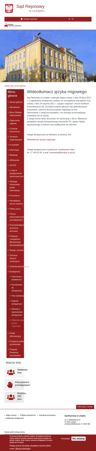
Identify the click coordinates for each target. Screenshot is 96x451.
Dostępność (15, 272)
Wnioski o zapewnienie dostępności (17, 312)
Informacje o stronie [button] (85, 407)
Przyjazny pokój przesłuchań (17, 342)
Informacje (14, 150)
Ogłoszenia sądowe (15, 122)
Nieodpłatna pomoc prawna (16, 202)
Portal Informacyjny (15, 334)
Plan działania (18, 296)
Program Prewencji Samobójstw (15, 352)
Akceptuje (65, 440)
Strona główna (16, 102)
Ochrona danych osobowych (15, 258)
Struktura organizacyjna (16, 138)
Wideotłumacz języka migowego (18, 323)
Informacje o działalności (17, 278)
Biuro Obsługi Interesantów (16, 113)
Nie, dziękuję (78, 440)
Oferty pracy (15, 209)
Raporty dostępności (17, 302)
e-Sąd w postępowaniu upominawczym (16, 173)
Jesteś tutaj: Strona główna (15, 86)
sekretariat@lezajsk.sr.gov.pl (62, 152)
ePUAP (13, 165)
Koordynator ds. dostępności (17, 288)
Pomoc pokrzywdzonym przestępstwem (17, 217)
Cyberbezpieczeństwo (17, 266)
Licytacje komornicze (15, 130)
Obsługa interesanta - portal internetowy (15, 186)
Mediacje (14, 155)
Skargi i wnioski (16, 250)
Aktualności (15, 107)
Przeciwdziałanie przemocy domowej (17, 228)
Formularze (15, 196)
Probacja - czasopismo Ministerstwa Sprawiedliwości (17, 240)
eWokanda (14, 160)
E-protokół (14, 145)
